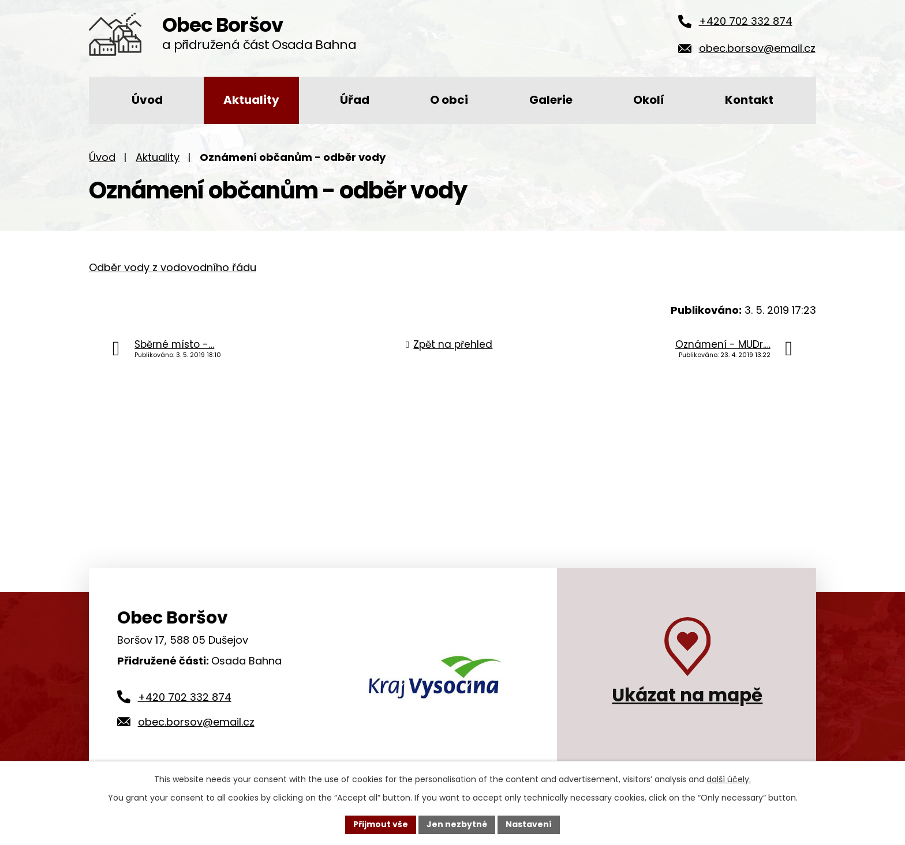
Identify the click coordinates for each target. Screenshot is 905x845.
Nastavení (529, 824)
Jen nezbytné (457, 824)
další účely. (728, 779)
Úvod (147, 100)
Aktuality (251, 100)
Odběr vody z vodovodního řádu (172, 267)
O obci (449, 100)
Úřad (354, 100)
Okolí (648, 100)
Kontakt (749, 100)
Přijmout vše (380, 824)
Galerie (551, 100)
